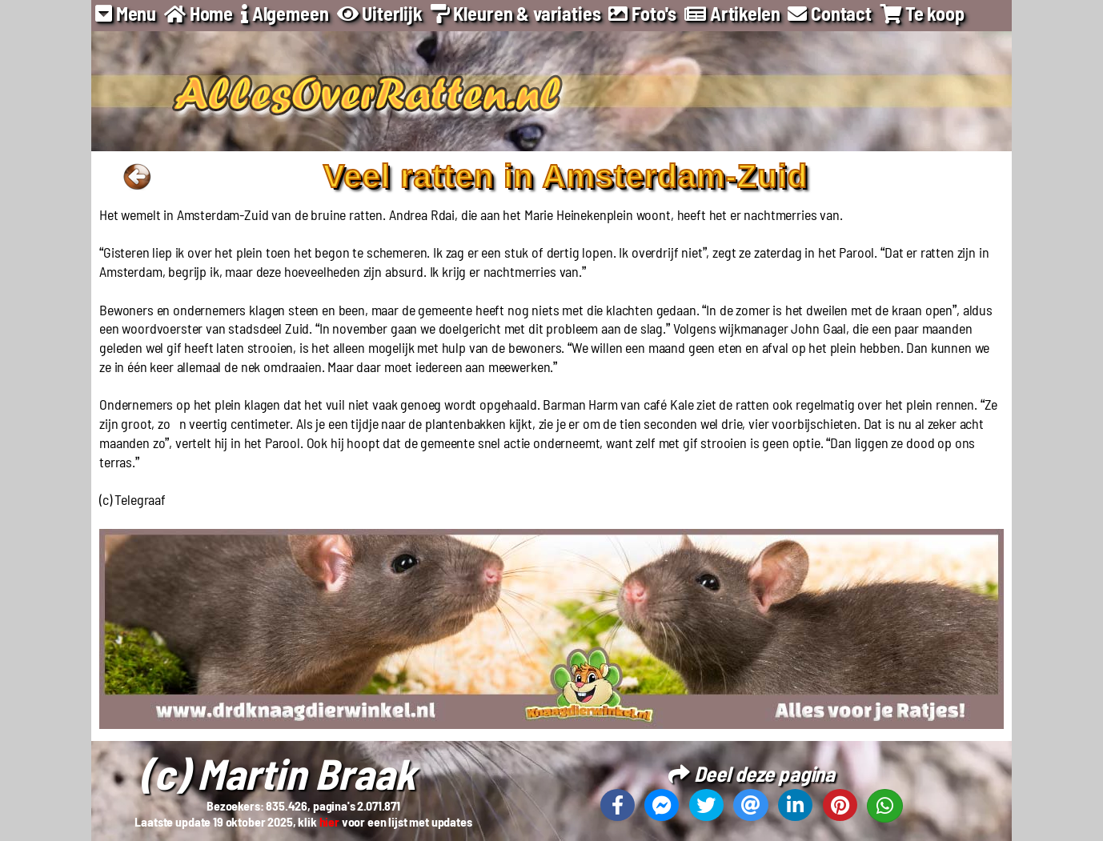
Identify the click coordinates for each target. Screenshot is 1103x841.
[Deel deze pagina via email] (750, 805)
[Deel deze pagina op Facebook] (617, 805)
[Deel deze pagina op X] (706, 805)
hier (329, 821)
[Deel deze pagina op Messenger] (661, 805)
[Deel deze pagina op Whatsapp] (885, 806)
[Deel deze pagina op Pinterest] (840, 805)
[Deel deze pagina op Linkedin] (795, 805)
